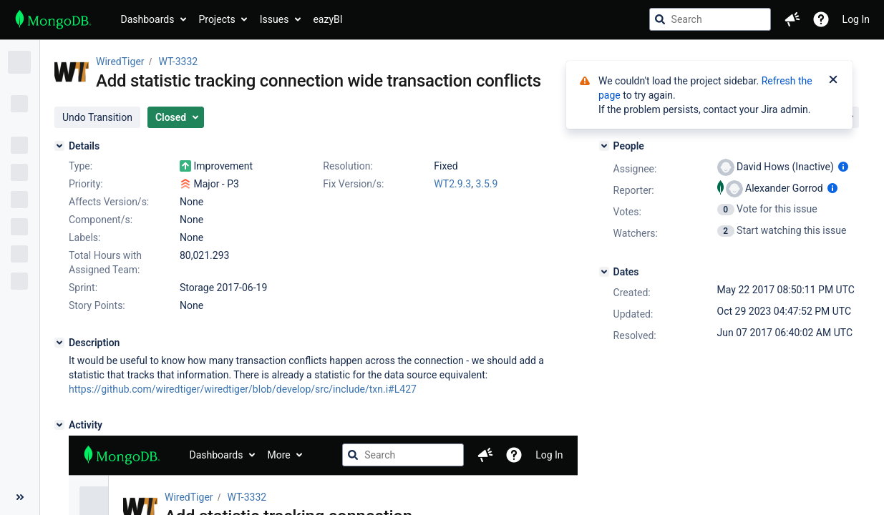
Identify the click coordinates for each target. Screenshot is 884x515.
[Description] (59, 343)
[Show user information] (843, 166)
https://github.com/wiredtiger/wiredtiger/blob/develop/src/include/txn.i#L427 (243, 389)
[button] (792, 19)
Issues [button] (274, 19)
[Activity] (59, 425)
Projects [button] (216, 19)
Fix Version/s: (353, 184)
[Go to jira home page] (53, 19)
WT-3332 (178, 61)
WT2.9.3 (452, 184)
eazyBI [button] (327, 19)
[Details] (59, 146)
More (278, 455)
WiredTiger (120, 61)
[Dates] (604, 272)
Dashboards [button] (148, 19)
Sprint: (83, 287)
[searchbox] (710, 19)
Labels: (84, 237)
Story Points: (97, 305)
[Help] (821, 19)
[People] (604, 146)
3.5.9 (486, 184)
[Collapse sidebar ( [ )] (19, 497)
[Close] (833, 81)
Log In (856, 19)
